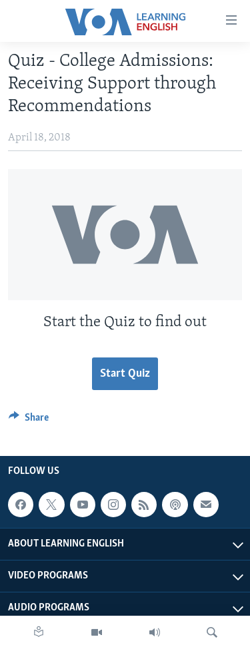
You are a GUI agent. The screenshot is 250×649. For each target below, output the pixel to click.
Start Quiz (125, 373)
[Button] (29, 420)
